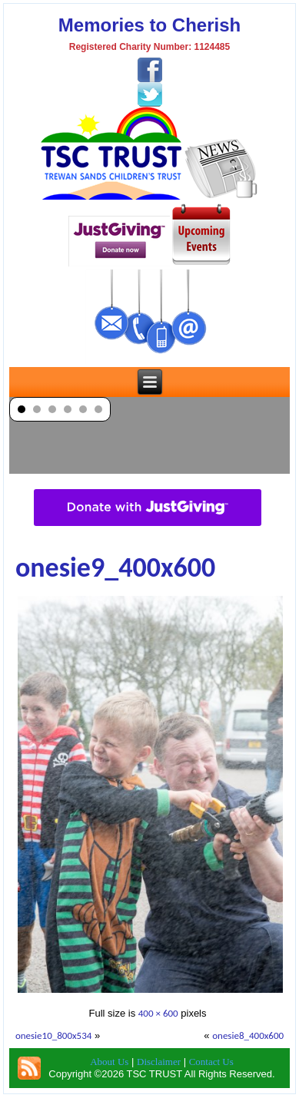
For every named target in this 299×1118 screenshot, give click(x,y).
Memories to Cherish (149, 25)
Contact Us (211, 1061)
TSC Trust (171, 1106)
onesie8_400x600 (248, 1035)
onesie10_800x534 (53, 1035)
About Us (109, 1061)
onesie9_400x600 (115, 567)
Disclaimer (159, 1061)
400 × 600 (158, 1013)
